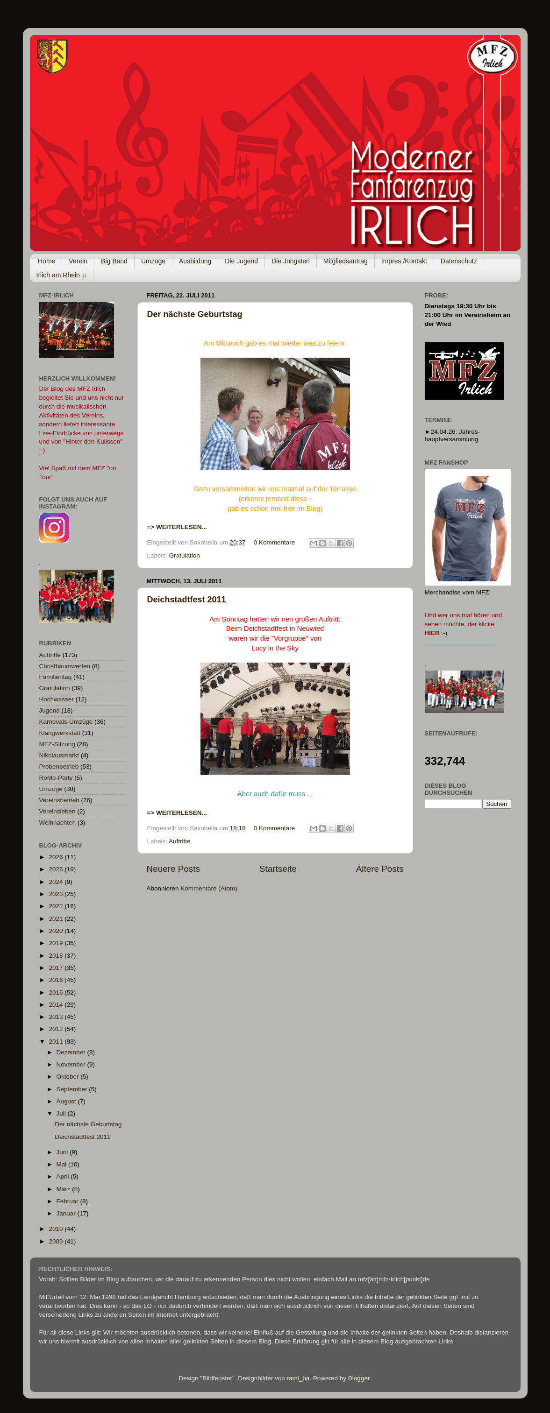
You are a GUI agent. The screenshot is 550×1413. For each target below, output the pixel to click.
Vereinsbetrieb (59, 800)
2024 (56, 881)
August (67, 1101)
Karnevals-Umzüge (66, 721)
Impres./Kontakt (404, 261)
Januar (67, 1213)
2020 (56, 930)
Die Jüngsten (290, 261)
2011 (56, 1041)
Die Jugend (241, 261)
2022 (56, 906)
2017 (56, 967)
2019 (56, 943)
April (64, 1176)
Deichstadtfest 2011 (186, 599)
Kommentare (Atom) (208, 888)
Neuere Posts (173, 869)
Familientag (55, 676)
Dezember (72, 1052)
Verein (78, 261)
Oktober (69, 1076)
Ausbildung (195, 261)
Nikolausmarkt (59, 755)
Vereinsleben (57, 811)
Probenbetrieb (59, 766)
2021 (56, 918)
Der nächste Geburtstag (195, 314)
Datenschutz (459, 261)
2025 (56, 869)
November (72, 1064)
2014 (56, 1004)
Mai (63, 1164)
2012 (56, 1028)
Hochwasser (56, 699)
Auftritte (180, 841)
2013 (56, 1016)
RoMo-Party (56, 777)
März (64, 1189)
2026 (56, 857)
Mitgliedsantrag (345, 261)
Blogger (359, 1378)
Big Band (114, 261)
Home (46, 261)
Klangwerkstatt (60, 732)
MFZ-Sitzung (57, 744)
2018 (56, 955)
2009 (56, 1241)
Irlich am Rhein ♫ (61, 275)
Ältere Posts (380, 869)
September (73, 1089)
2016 (56, 979)
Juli (62, 1113)
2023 (56, 893)
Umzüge (153, 261)
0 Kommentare (274, 542)
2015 (56, 992)
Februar (68, 1201)
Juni (63, 1152)
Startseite (278, 869)
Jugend (49, 710)
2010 (56, 1228)
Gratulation (184, 555)
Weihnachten (57, 822)
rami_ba (298, 1378)
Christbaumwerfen (65, 666)
